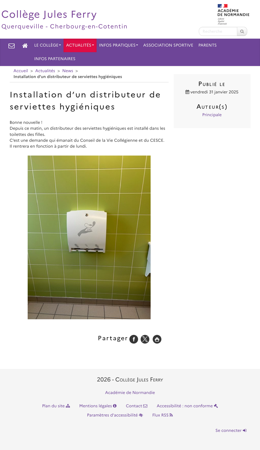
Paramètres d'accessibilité (115, 415)
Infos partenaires (55, 59)
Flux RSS (162, 415)
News (67, 71)
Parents (207, 45)
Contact (136, 406)
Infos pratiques (118, 45)
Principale (212, 115)
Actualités (80, 45)
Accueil (21, 71)
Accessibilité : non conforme (187, 406)
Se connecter (230, 430)
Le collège (47, 45)
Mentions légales (98, 406)
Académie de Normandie (130, 392)
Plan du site (56, 406)
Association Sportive (168, 45)
